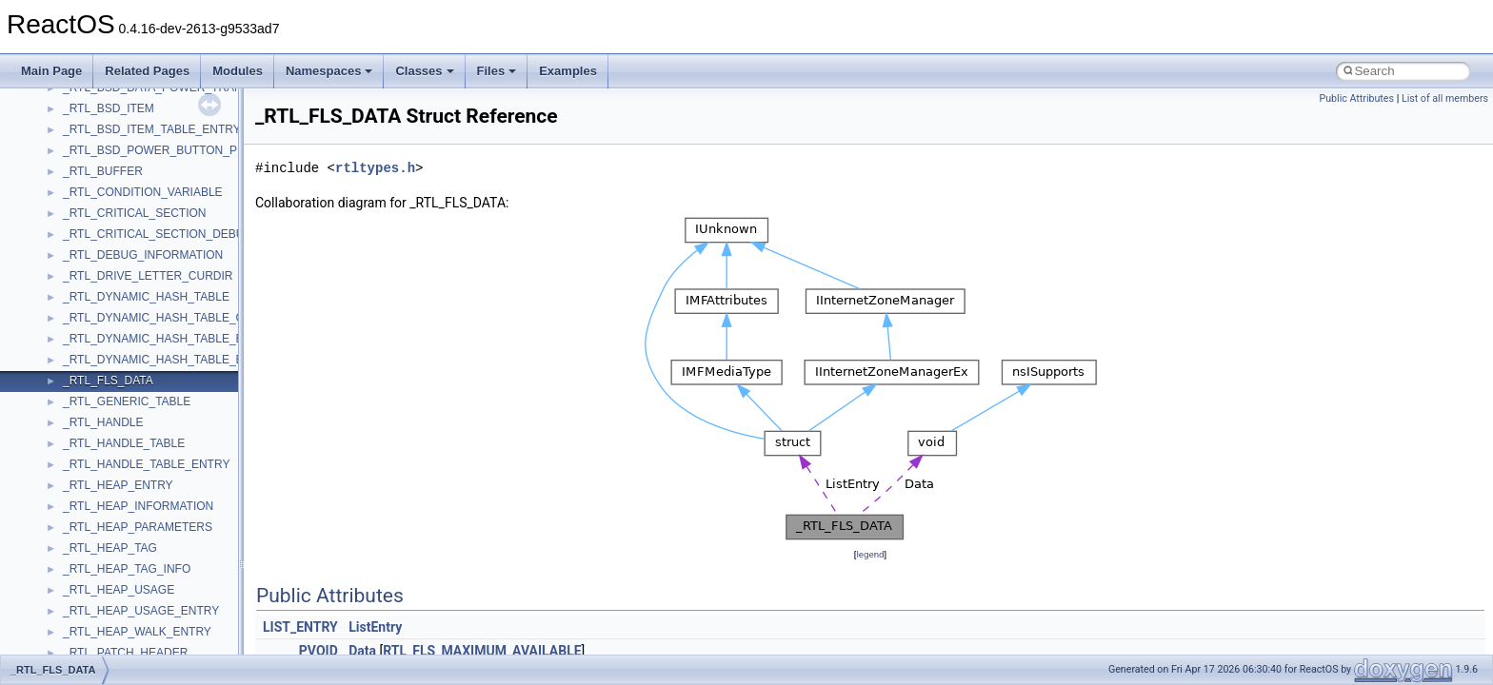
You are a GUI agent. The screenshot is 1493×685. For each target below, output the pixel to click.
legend (870, 554)
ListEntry (375, 627)
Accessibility (94, 450)
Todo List (55, 261)
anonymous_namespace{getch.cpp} (154, 596)
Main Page (51, 71)
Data (362, 650)
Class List (72, 366)
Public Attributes (1356, 98)
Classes (424, 71)
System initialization (82, 136)
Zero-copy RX (67, 115)
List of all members (1445, 98)
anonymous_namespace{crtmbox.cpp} (160, 533)
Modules (237, 71)
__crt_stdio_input (106, 387)
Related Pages (147, 71)
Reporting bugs (70, 94)
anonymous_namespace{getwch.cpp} (157, 617)
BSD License (65, 219)
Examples (568, 71)
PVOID (318, 650)
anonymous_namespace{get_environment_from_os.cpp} (206, 575)
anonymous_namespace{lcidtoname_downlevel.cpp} (196, 638)
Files (497, 71)
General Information (82, 240)
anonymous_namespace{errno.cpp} (153, 554)
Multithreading (68, 157)
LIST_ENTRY (300, 627)
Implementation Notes (88, 199)
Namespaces (329, 71)
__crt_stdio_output (110, 408)
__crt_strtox (93, 429)
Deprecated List (72, 282)
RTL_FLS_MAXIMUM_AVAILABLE (482, 650)
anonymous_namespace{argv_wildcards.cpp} (177, 492)
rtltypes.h (375, 168)
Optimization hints (77, 178)
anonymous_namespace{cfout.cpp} (152, 512)
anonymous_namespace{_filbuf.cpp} (155, 471)
